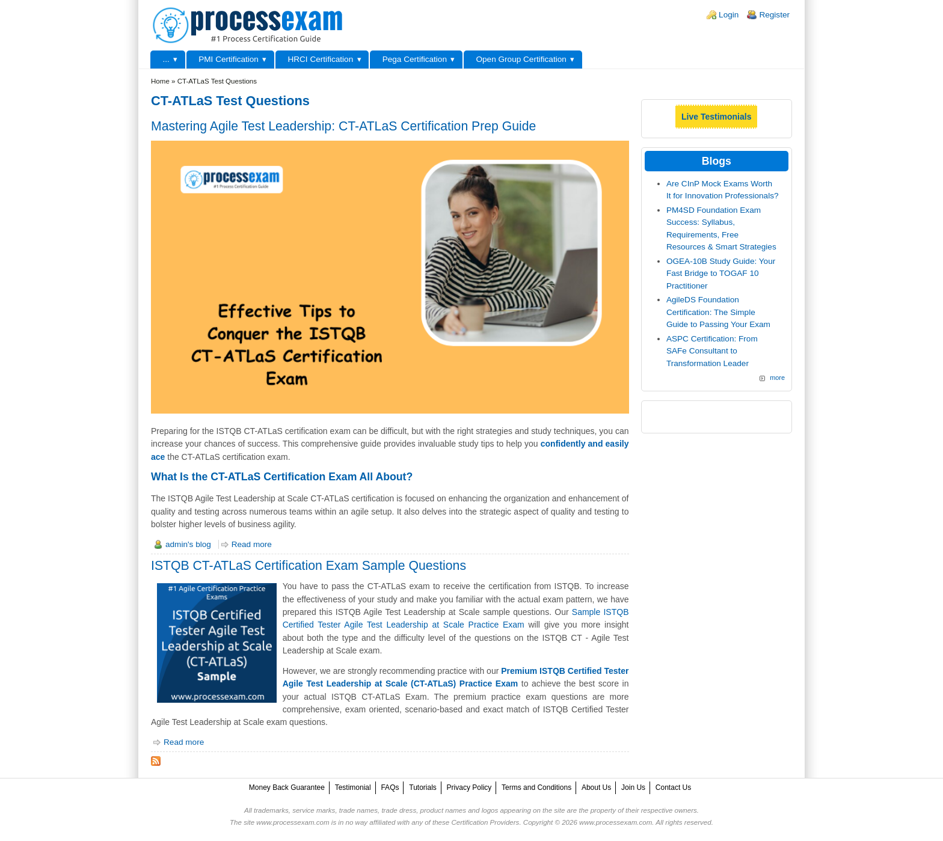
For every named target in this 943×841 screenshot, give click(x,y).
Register (774, 14)
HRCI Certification (320, 59)
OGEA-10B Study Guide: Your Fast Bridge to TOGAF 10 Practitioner (720, 273)
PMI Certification (228, 59)
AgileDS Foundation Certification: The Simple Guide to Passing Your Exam (718, 312)
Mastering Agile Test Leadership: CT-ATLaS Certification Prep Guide (343, 126)
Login (729, 14)
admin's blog (188, 544)
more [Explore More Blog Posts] (777, 377)
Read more (252, 544)
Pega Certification (414, 59)
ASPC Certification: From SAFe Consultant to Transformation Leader (712, 351)
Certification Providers (485, 822)
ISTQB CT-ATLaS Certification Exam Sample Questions (308, 565)
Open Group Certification (521, 59)
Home (160, 81)
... (165, 59)
